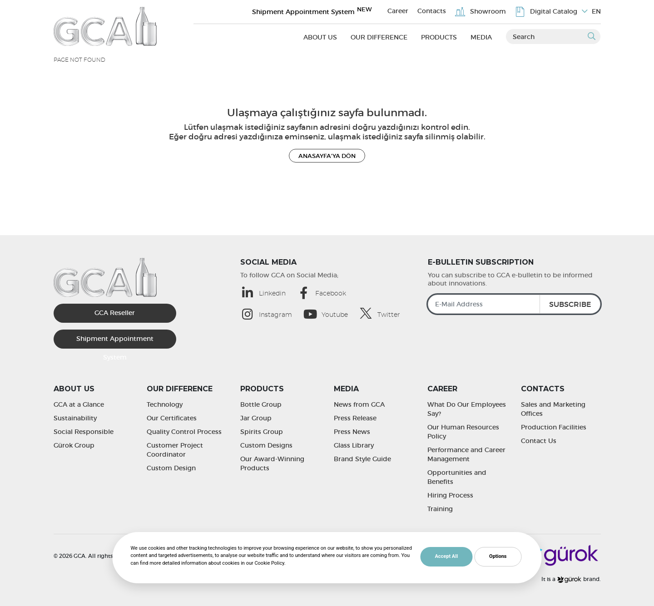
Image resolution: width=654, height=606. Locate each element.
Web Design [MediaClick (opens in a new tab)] (378, 555)
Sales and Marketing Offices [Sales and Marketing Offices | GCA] (553, 409)
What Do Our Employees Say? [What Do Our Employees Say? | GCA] (466, 409)
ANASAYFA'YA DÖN (327, 156)
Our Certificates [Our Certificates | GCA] (172, 418)
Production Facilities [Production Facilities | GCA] (553, 427)
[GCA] (105, 26)
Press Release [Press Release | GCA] (355, 418)
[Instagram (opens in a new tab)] (271, 314)
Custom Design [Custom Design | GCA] (171, 468)
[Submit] (591, 36)
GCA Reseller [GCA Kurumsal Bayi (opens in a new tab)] (114, 313)
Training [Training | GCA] (440, 509)
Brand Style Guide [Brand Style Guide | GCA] (362, 459)
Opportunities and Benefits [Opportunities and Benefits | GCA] (456, 477)
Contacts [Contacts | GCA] (431, 11)
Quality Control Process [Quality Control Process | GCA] (184, 432)
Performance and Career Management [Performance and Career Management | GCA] (466, 454)
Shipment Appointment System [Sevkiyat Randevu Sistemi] (312, 10)
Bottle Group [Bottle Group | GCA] (261, 404)
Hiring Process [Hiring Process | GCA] (450, 495)
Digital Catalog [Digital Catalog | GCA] (546, 12)
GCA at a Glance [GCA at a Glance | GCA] (79, 404)
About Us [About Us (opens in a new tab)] (320, 37)
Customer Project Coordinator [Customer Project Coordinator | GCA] (175, 449)
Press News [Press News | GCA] (352, 432)
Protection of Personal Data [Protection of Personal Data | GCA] (236, 555)
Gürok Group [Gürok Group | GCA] (74, 445)
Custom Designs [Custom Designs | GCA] (266, 445)
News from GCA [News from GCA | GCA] (359, 404)
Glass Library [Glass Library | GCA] (354, 445)
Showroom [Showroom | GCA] (480, 12)
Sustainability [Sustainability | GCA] (75, 418)
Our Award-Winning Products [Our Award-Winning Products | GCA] (272, 463)
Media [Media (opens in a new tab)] (481, 37)
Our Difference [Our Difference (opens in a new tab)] (379, 37)
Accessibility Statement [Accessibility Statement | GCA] (318, 555)
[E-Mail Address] (514, 304)
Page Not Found (79, 60)
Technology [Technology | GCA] (165, 404)
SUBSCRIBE (570, 304)
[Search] (553, 36)
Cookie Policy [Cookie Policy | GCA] (169, 555)
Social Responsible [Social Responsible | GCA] (84, 432)
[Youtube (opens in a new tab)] (331, 314)
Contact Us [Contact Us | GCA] (538, 441)
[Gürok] (561, 554)
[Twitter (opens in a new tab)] (385, 313)
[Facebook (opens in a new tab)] (327, 292)
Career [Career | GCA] (397, 11)
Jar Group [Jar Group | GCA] (256, 418)
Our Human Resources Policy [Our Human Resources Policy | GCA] (463, 431)
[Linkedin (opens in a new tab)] (268, 292)
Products (439, 37)
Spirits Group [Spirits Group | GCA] (261, 432)
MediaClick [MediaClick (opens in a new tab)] (410, 555)
